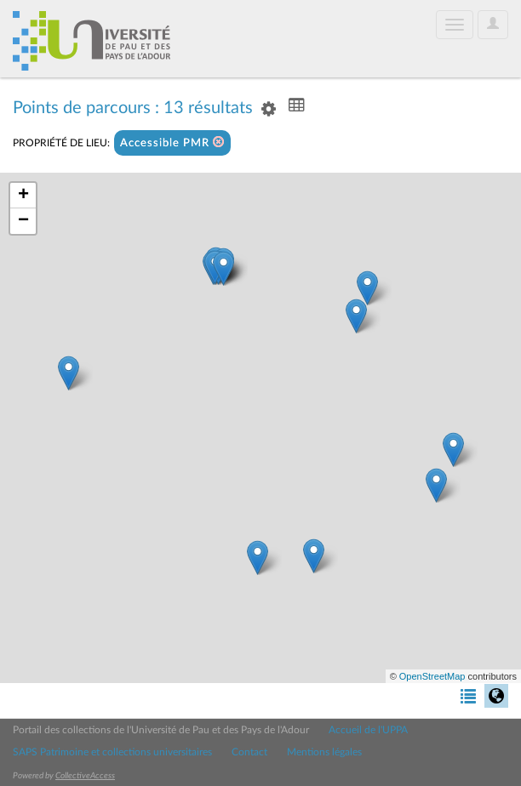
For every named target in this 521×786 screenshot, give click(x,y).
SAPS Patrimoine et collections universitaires (112, 752)
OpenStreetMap (432, 676)
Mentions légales (324, 752)
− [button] (23, 221)
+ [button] (23, 195)
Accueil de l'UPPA (368, 730)
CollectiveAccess (85, 776)
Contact (249, 752)
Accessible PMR (172, 142)
